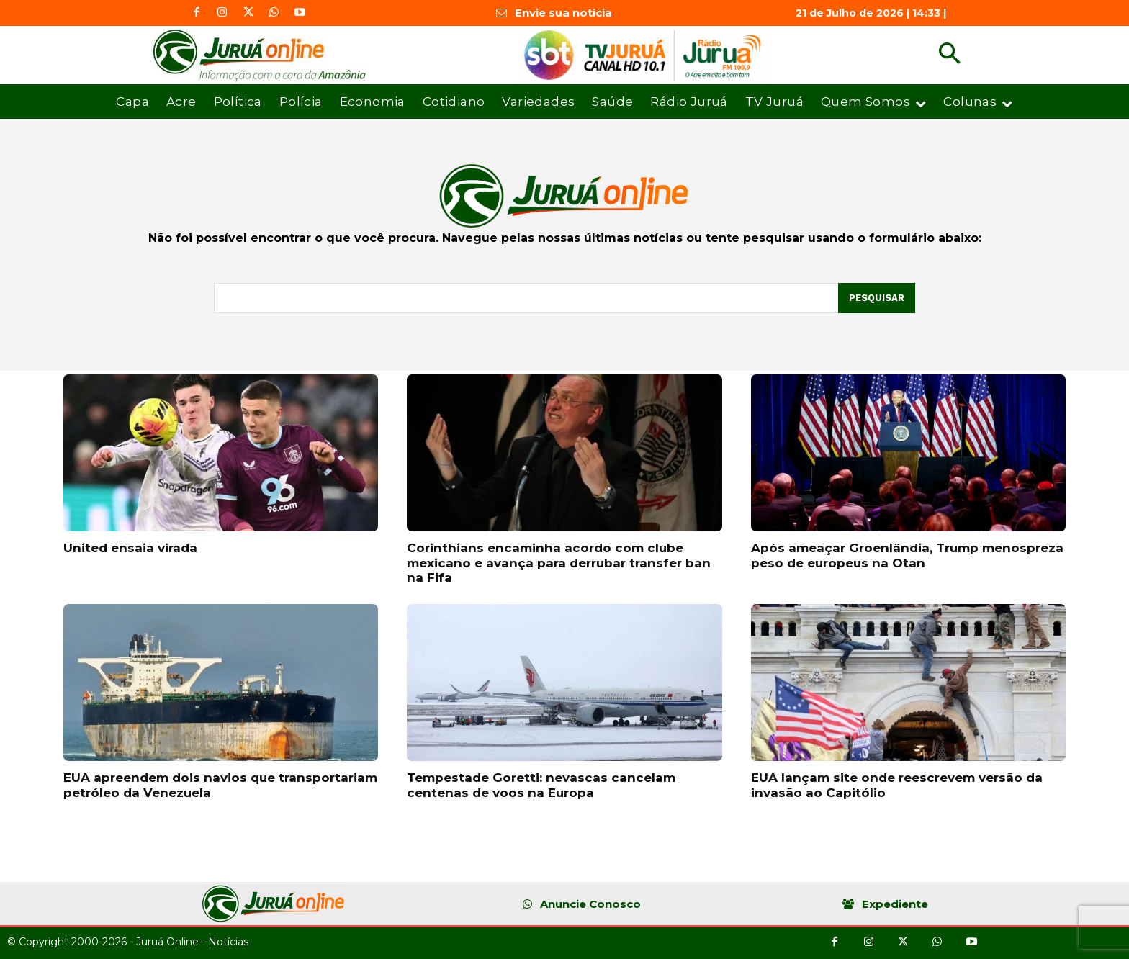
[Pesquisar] (876, 298)
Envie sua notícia (563, 12)
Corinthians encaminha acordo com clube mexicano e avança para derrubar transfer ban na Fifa (559, 563)
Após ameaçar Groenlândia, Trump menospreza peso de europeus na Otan (907, 555)
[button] (949, 55)
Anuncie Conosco (590, 904)
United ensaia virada (130, 548)
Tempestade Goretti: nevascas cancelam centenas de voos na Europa (541, 784)
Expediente (895, 904)
